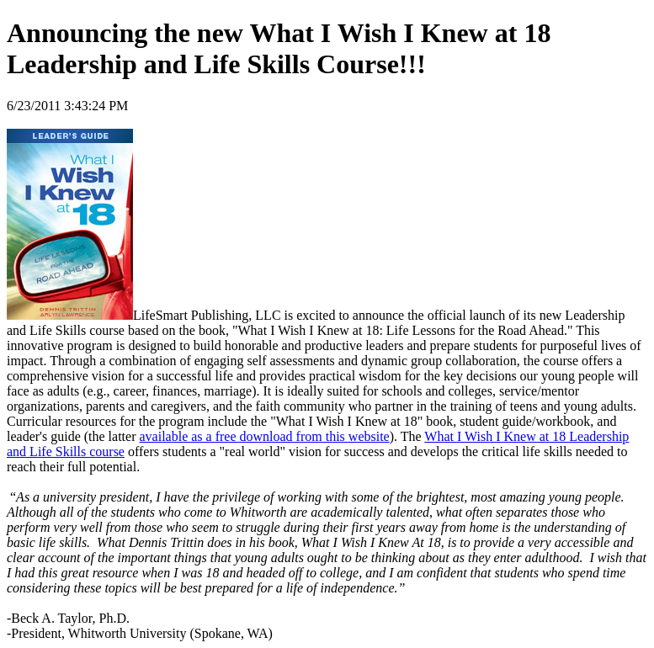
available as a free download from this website (264, 436)
